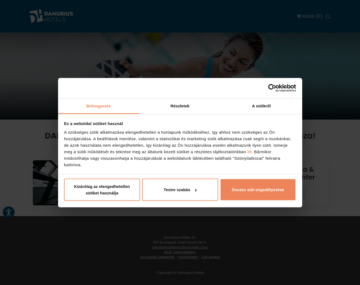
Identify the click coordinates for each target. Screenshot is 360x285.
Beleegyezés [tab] (98, 105)
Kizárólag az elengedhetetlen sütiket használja (102, 189)
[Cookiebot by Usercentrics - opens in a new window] (272, 88)
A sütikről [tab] (261, 105)
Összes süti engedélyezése (258, 189)
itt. (249, 151)
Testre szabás (180, 189)
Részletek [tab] (179, 105)
